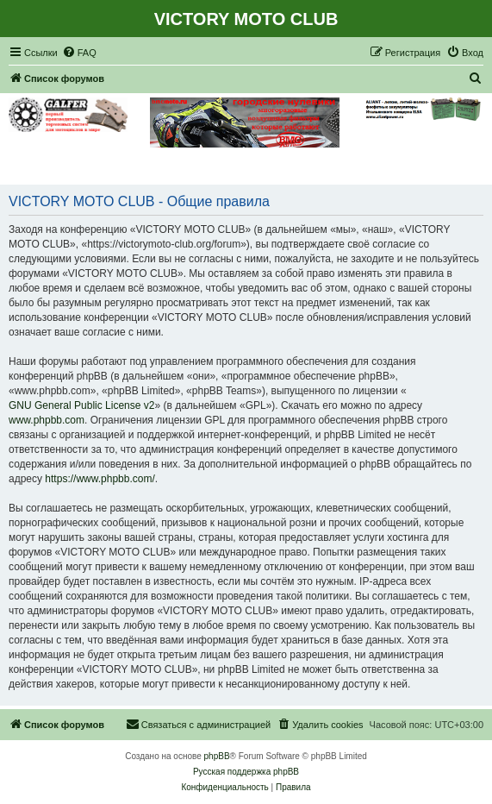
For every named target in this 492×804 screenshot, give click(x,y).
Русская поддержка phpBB (246, 771)
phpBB (217, 756)
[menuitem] (79, 52)
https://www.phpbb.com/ (99, 479)
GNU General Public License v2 (81, 405)
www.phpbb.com (46, 420)
